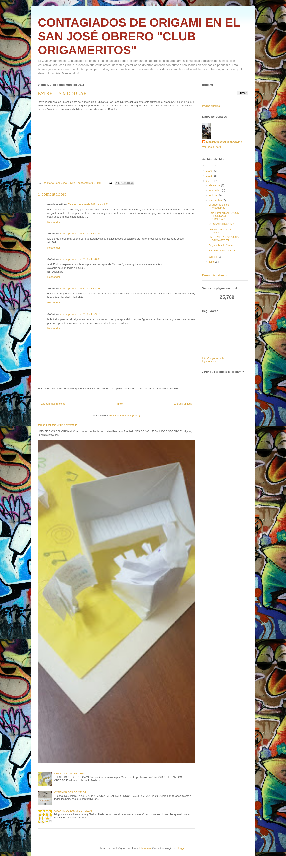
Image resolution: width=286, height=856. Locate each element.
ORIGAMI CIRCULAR (221, 224)
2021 (209, 165)
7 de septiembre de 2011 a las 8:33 (80, 259)
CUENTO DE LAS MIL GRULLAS (73, 810)
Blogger (181, 848)
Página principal (211, 105)
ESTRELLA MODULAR (222, 250)
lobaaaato (145, 848)
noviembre (215, 190)
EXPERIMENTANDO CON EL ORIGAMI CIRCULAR (224, 216)
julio (211, 261)
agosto (213, 256)
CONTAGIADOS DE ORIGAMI (71, 792)
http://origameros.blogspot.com (213, 360)
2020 (209, 170)
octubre (213, 195)
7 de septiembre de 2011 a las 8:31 (88, 204)
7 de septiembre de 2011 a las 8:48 (80, 288)
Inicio (120, 403)
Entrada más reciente (53, 403)
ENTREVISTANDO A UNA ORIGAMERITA (224, 239)
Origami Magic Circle (221, 245)
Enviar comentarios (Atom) (124, 415)
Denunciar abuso (214, 275)
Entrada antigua (183, 403)
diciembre (215, 185)
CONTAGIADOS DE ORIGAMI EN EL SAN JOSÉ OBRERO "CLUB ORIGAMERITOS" (139, 36)
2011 (209, 180)
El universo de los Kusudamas (219, 206)
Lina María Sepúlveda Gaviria (224, 141)
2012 (209, 175)
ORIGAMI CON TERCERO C (57, 425)
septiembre (216, 200)
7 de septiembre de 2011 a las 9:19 (80, 314)
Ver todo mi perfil (212, 146)
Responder (53, 222)
